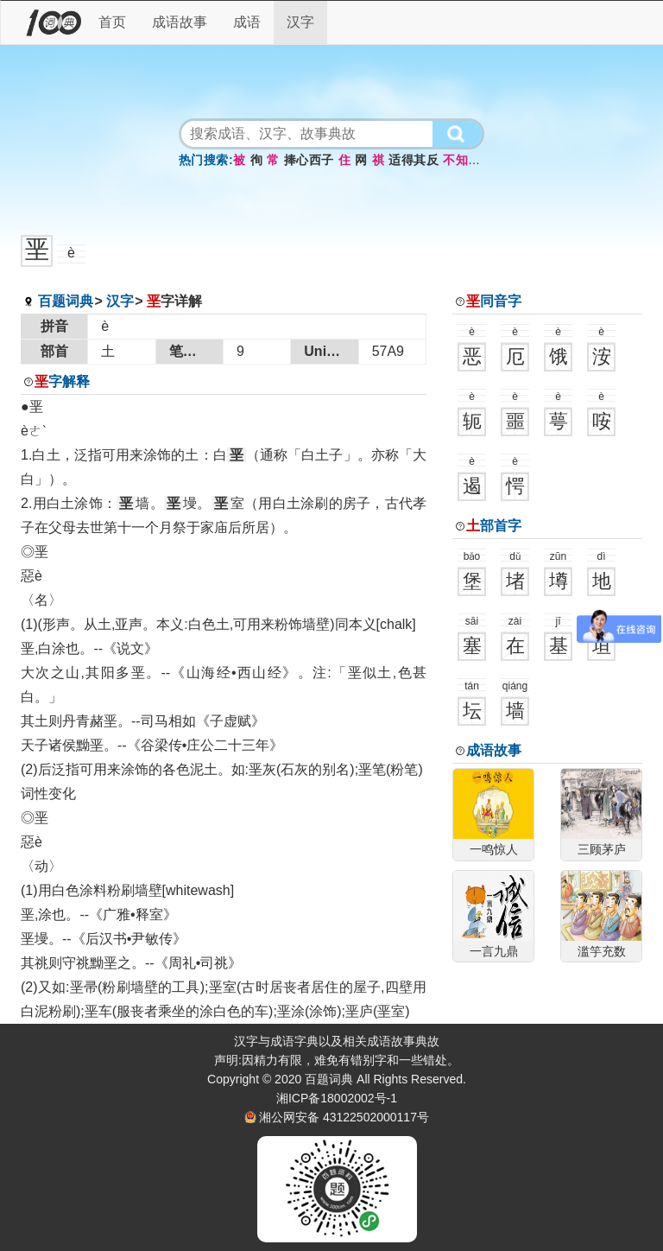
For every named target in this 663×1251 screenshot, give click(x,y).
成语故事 (179, 22)
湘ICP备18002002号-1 (336, 1098)
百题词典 (65, 301)
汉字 (300, 22)
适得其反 (413, 160)
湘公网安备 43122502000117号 (344, 1117)
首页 (112, 22)
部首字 (493, 525)
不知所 (461, 160)
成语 (247, 22)
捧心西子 (309, 160)
